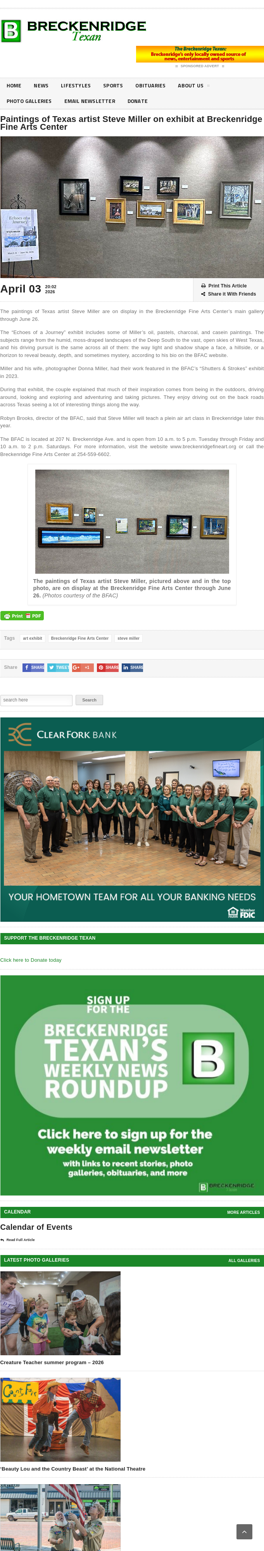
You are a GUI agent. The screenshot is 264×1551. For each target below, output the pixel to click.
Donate (140, 101)
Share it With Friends (228, 294)
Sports (114, 86)
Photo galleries (30, 101)
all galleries (244, 1261)
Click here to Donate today (31, 960)
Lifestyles (77, 86)
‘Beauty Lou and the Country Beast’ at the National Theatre (73, 1469)
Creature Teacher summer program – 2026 (52, 1362)
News (42, 86)
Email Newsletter (91, 101)
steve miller (128, 638)
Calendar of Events (36, 1227)
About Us (197, 87)
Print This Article (224, 286)
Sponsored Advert (200, 66)
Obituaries (153, 86)
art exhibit (32, 638)
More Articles (243, 1212)
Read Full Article (17, 1240)
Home (14, 86)
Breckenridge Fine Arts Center (80, 638)
